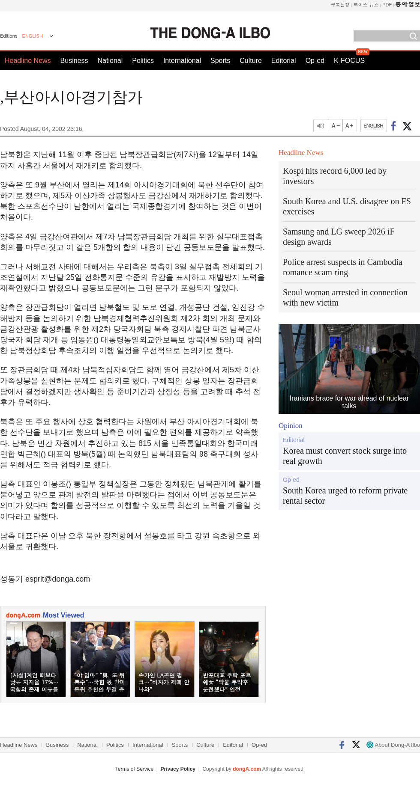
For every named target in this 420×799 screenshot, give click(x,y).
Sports (220, 60)
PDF (387, 4)
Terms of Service (134, 769)
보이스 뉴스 (366, 4)
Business (74, 60)
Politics (143, 60)
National (110, 60)
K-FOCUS (349, 60)
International (182, 60)
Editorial (283, 60)
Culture (251, 60)
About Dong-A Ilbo (393, 745)
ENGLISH (32, 36)
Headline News (28, 60)
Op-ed (315, 60)
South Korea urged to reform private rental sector (345, 495)
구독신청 (340, 4)
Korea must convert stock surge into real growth (345, 456)
